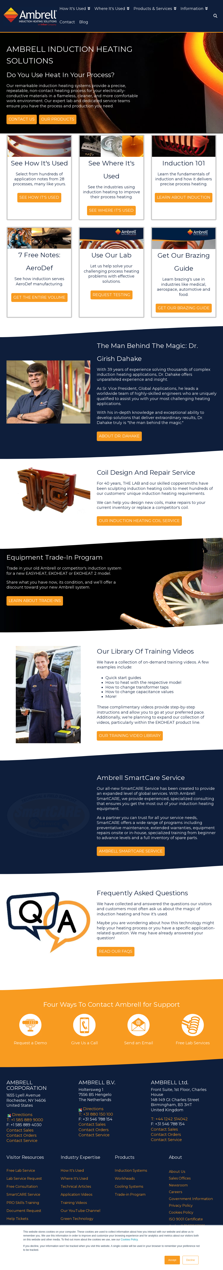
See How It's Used (39, 163)
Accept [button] (172, 1260)
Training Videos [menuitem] (74, 1201)
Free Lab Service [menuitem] (20, 1169)
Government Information (191, 1197)
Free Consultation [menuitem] (22, 1185)
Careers (175, 1190)
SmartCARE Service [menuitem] (23, 1193)
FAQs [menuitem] (10, 1225)
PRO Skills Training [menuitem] (22, 1201)
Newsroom (178, 1183)
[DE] (187, 1224)
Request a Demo (30, 1042)
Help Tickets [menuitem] (17, 1217)
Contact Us (22, 119)
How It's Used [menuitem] (72, 1169)
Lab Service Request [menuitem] (24, 1177)
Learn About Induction (183, 197)
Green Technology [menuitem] (77, 1217)
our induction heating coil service (139, 520)
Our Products (57, 119)
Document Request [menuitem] (23, 1209)
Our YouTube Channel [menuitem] (80, 1209)
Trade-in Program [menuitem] (130, 1193)
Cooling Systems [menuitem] (129, 1185)
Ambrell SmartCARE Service (131, 850)
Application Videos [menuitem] (76, 1193)
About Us (177, 1170)
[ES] (194, 1224)
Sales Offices (180, 1176)
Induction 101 (183, 163)
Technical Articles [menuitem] (76, 1185)
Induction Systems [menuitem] (131, 1169)
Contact (67, 22)
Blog (83, 22)
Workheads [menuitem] (125, 1177)
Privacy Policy (181, 1204)
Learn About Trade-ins (35, 600)
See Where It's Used (111, 210)
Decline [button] (190, 1260)
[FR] (201, 1224)
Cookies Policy (129, 1239)
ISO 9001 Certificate (186, 1217)
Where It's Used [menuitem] (74, 1177)
